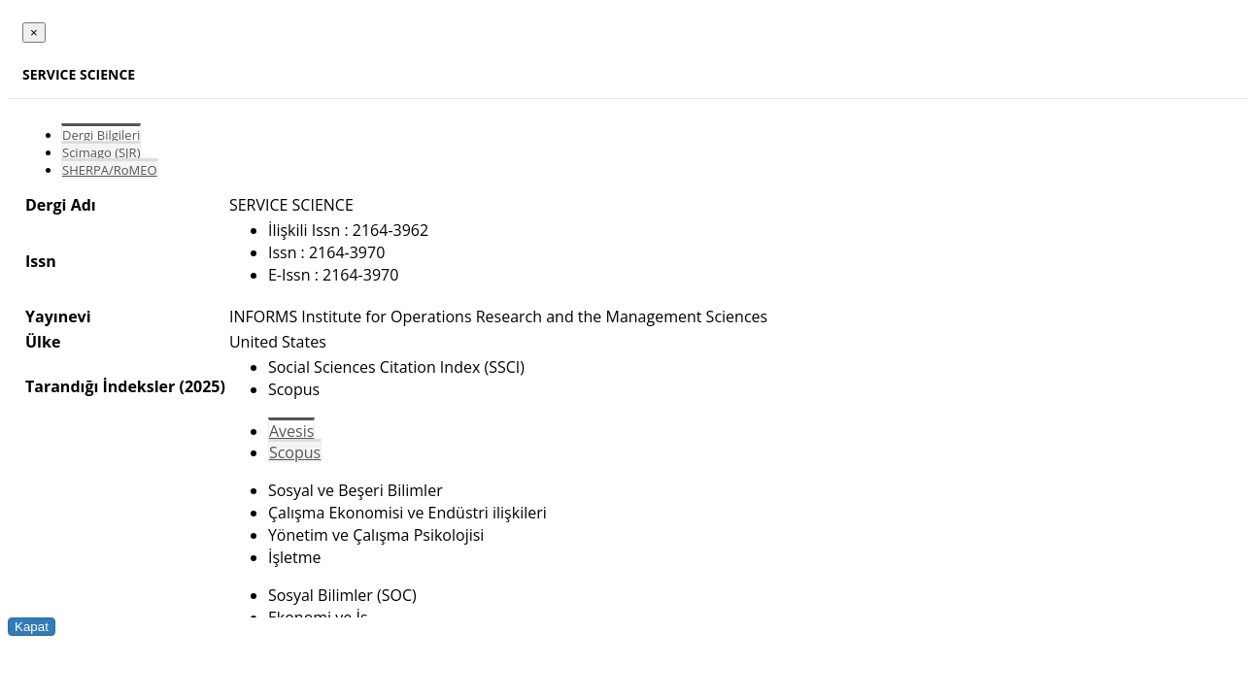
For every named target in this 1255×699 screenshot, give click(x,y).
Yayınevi (58, 316)
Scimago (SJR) (101, 152)
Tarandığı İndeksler (100, 386)
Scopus (295, 452)
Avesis (291, 431)
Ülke (42, 341)
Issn (40, 261)
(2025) (201, 386)
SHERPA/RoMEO (109, 170)
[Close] (34, 32)
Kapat (32, 626)
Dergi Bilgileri (101, 135)
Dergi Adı (60, 205)
